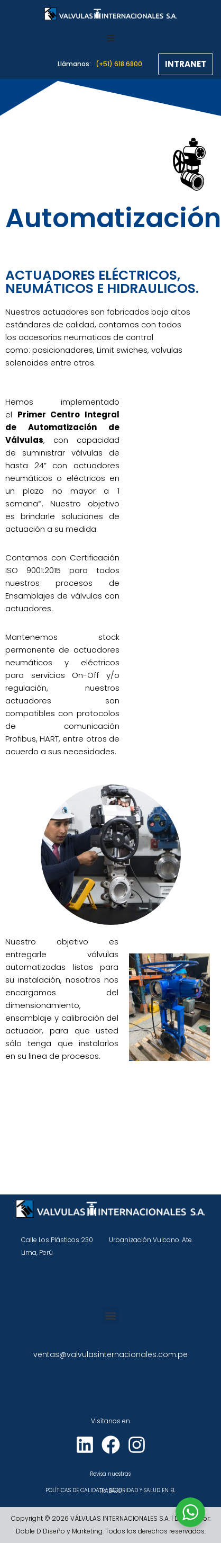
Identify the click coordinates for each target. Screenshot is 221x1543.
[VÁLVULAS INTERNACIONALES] (110, 13)
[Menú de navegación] (111, 38)
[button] (110, 1315)
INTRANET (185, 63)
